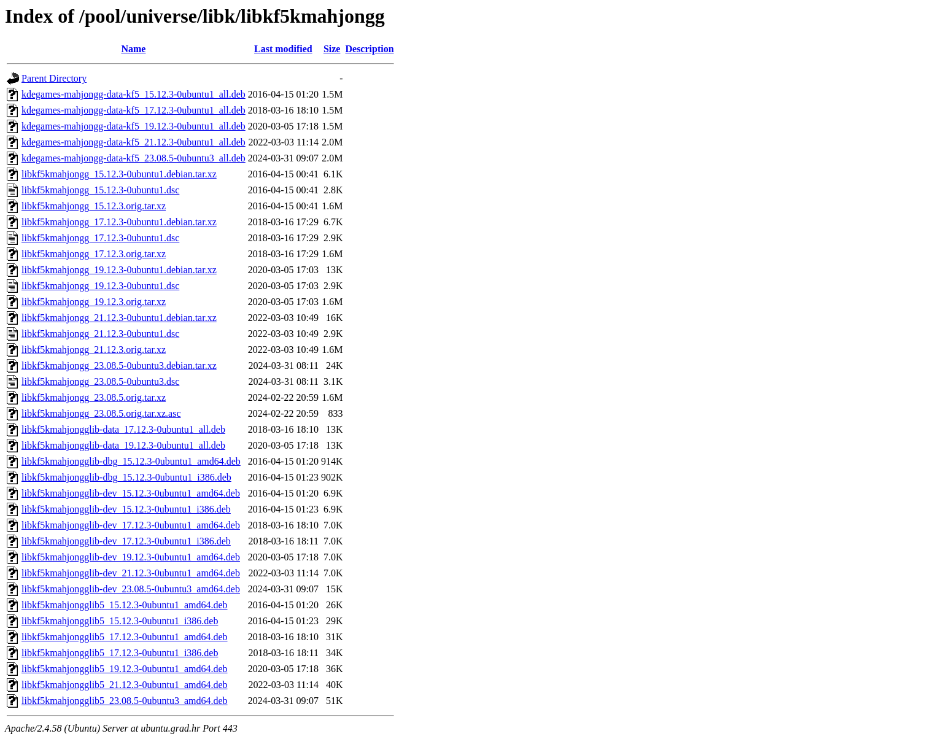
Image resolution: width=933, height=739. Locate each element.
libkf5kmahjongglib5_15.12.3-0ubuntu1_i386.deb (119, 621)
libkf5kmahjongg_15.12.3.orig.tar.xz (93, 206)
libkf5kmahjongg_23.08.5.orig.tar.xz (93, 397)
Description (369, 49)
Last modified (283, 49)
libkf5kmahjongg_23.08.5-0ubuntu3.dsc (100, 381)
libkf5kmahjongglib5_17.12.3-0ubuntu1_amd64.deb (124, 637)
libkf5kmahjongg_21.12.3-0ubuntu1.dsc (100, 333)
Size (332, 49)
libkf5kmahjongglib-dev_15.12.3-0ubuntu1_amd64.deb (130, 493)
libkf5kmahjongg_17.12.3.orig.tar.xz (93, 254)
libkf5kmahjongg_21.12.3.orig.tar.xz (93, 349)
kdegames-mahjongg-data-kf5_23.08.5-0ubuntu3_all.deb (133, 158)
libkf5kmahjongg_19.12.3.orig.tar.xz (93, 301)
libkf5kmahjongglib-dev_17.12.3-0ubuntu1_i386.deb (126, 541)
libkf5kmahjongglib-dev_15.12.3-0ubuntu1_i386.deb (126, 509)
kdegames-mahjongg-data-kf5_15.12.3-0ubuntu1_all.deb (133, 94)
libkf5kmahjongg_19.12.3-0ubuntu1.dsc (100, 286)
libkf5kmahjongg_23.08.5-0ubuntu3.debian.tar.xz (119, 365)
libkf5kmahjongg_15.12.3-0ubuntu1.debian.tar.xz (119, 174)
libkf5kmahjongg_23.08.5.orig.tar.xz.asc (101, 413)
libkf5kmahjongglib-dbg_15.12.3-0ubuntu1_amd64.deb (131, 461)
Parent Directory (54, 78)
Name (133, 49)
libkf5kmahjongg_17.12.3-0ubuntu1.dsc (100, 238)
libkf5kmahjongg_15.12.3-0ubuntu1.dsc (100, 190)
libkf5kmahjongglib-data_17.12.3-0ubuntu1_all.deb (123, 429)
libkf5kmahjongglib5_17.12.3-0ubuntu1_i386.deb (119, 653)
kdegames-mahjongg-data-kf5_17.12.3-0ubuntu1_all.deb (133, 110)
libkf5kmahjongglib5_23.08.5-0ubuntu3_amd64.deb (124, 700)
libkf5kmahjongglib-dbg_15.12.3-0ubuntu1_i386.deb (126, 477)
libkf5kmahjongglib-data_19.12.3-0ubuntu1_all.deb (123, 445)
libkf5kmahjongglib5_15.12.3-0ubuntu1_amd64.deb (124, 605)
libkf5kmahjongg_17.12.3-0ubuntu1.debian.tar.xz (119, 222)
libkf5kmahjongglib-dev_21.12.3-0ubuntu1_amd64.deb (130, 573)
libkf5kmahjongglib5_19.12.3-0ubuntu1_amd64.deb (124, 669)
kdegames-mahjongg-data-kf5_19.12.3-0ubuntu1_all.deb (133, 126)
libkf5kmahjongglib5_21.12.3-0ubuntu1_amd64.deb (124, 684)
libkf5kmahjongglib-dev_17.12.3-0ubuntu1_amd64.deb (130, 525)
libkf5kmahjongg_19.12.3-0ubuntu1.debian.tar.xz (119, 270)
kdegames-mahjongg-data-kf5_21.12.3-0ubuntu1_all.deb (133, 142)
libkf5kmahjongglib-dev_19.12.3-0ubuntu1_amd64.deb (130, 557)
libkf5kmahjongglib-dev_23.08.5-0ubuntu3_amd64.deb (130, 589)
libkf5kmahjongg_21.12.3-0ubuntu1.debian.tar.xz (119, 317)
